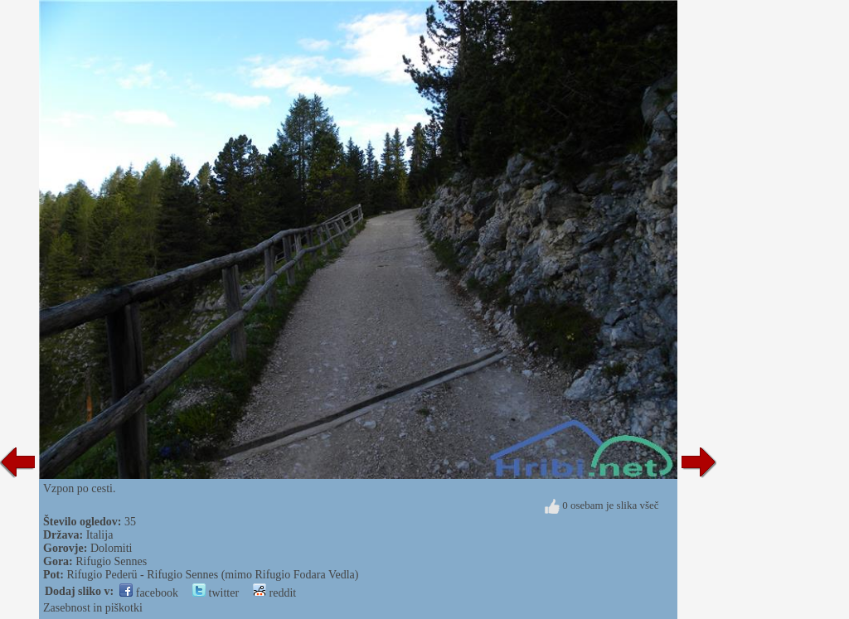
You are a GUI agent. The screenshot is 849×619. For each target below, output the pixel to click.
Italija (100, 535)
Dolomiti (111, 548)
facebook (148, 593)
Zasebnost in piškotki (93, 608)
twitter (215, 593)
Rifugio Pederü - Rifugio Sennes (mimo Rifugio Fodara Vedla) (212, 574)
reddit (274, 593)
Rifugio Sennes (111, 561)
